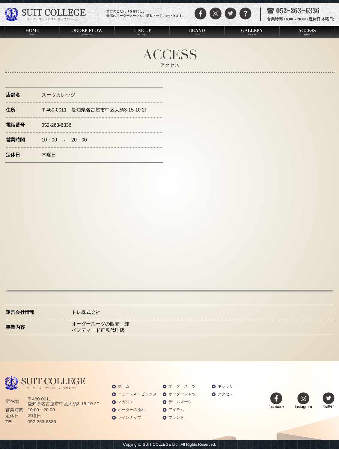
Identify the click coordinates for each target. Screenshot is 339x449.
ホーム (123, 386)
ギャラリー (227, 386)
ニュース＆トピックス (137, 394)
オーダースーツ (182, 386)
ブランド (176, 417)
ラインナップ (129, 417)
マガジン (125, 402)
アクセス (225, 394)
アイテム (176, 409)
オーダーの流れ (131, 409)
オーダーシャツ (182, 394)
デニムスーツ (180, 402)
